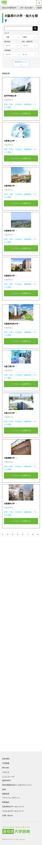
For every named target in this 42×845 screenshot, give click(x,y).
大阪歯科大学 (10, 503)
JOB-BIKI (6, 759)
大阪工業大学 (10, 366)
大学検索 (5, 763)
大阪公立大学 (10, 413)
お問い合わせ (7, 815)
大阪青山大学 (10, 141)
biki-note (5, 768)
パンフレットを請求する (21, 113)
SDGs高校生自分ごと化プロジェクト (17, 785)
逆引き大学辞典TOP (9, 8)
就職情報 (27, 104)
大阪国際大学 (10, 458)
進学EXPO (6, 780)
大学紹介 (18, 104)
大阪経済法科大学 (12, 324)
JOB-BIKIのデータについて (13, 807)
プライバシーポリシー (11, 798)
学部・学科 (8, 104)
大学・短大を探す (26, 8)
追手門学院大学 (11, 96)
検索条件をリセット (21, 63)
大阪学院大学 (10, 186)
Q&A (4, 789)
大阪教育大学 (10, 231)
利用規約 (5, 802)
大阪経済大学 (10, 276)
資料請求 (5, 794)
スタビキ (5, 772)
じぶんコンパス (8, 776)
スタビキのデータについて (13, 811)
